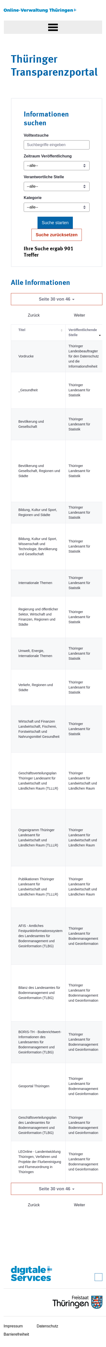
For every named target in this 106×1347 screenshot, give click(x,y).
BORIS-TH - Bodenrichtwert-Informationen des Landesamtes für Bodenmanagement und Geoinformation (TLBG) (39, 1042)
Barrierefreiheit (16, 1334)
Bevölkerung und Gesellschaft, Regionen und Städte (39, 471)
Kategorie (33, 198)
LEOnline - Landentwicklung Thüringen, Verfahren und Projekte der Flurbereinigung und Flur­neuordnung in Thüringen (39, 1162)
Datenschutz (47, 1326)
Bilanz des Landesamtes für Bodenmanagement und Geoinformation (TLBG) (39, 993)
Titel (21, 330)
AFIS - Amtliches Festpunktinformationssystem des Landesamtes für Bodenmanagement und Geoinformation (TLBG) (40, 936)
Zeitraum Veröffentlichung (48, 156)
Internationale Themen (35, 583)
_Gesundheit (28, 390)
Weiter (79, 315)
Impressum (13, 1326)
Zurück (34, 315)
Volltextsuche (36, 135)
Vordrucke (26, 356)
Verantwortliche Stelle (44, 177)
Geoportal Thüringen (33, 1086)
